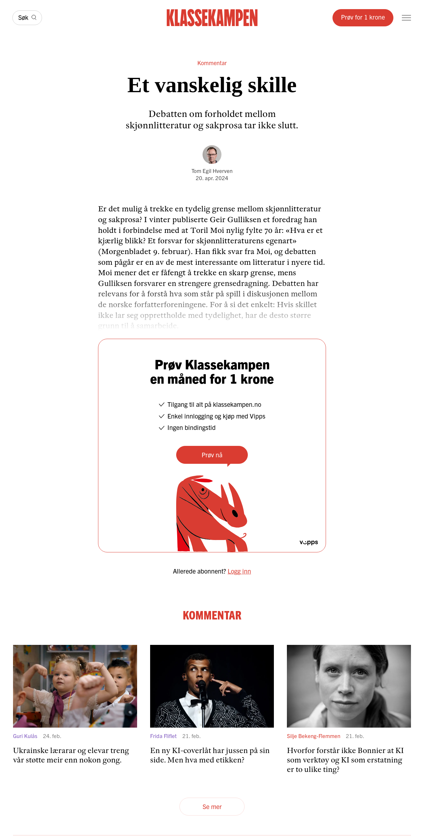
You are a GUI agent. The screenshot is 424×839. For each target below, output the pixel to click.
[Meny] (406, 18)
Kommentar (212, 62)
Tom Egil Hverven (212, 170)
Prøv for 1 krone (363, 17)
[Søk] (27, 17)
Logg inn (239, 571)
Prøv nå (212, 454)
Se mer (212, 806)
